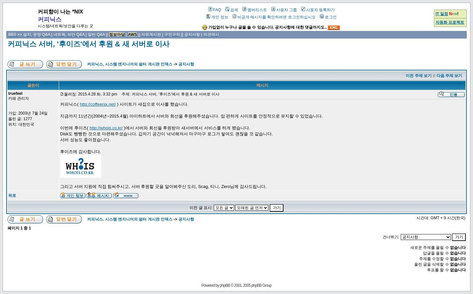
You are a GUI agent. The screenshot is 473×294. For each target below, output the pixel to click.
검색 (231, 10)
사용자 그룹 (284, 10)
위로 (12, 195)
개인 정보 (217, 17)
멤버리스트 (254, 10)
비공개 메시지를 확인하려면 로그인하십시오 (274, 17)
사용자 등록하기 (318, 10)
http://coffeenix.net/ (98, 104)
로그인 (328, 17)
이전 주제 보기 (419, 75)
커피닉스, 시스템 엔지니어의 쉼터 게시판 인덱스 (129, 64)
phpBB (225, 285)
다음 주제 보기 (449, 75)
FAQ (214, 10)
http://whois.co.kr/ (106, 127)
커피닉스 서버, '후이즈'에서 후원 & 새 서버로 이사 (88, 44)
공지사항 (186, 64)
